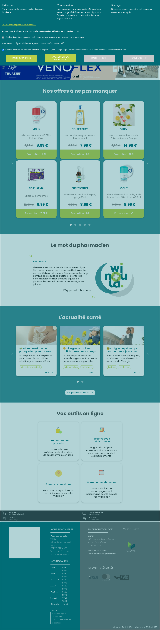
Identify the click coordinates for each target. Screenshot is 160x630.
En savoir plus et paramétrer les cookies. (19, 24)
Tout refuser (99, 58)
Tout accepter (21, 58)
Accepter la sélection (60, 58)
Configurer (138, 58)
